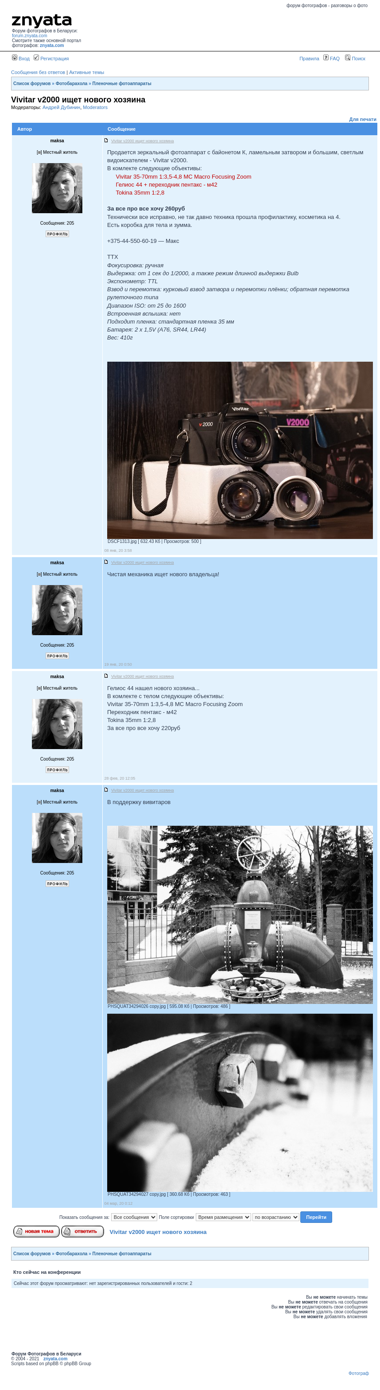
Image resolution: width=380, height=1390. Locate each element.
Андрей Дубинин (61, 107)
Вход (21, 58)
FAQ (331, 58)
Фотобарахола (72, 83)
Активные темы (86, 72)
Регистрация (51, 58)
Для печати (362, 119)
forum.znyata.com (29, 35)
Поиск (355, 58)
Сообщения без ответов (38, 72)
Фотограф (359, 1373)
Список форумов (32, 83)
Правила (309, 58)
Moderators (95, 107)
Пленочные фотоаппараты (122, 83)
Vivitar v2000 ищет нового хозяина (158, 1232)
